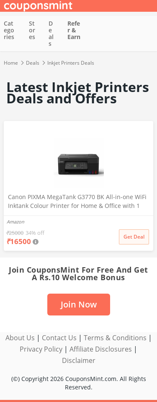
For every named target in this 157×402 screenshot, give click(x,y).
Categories (9, 30)
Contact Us (59, 337)
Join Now (79, 304)
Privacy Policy (41, 349)
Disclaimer (78, 360)
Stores (32, 30)
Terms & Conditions (115, 337)
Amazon (15, 221)
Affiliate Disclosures (100, 349)
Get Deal (134, 236)
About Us (20, 337)
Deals (51, 33)
